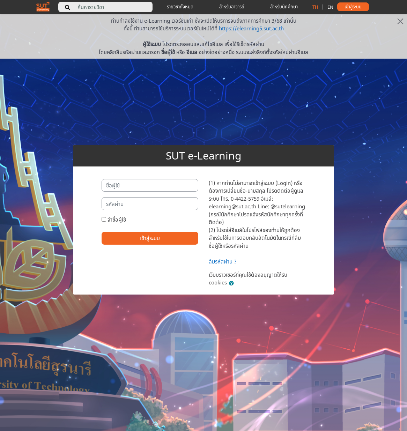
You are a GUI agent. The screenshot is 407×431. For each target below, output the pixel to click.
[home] (43, 6)
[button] (232, 283)
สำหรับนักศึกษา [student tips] (284, 6)
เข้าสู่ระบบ (150, 238)
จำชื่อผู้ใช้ (117, 219)
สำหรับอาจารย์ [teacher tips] (231, 6)
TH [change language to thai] (315, 7)
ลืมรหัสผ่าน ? (223, 261)
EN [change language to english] (330, 7)
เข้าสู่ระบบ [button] (353, 6)
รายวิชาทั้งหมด (180, 6)
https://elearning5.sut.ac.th (251, 28)
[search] (67, 7)
